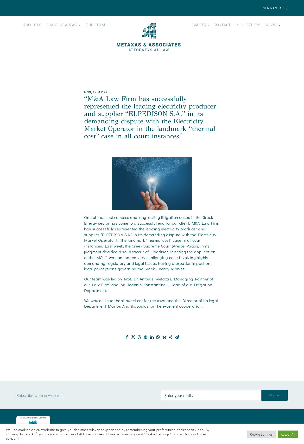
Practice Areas (63, 25)
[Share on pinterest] (146, 337)
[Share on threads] (139, 337)
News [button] (273, 25)
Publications (248, 25)
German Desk (275, 8)
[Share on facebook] (127, 337)
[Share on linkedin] (152, 337)
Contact (222, 25)
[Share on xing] (171, 337)
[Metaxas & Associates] (148, 37)
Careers (200, 25)
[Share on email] (177, 337)
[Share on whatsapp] (158, 337)
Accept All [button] (288, 434)
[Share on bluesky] (164, 337)
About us (32, 25)
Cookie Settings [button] (261, 434)
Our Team (95, 25)
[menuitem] (275, 8)
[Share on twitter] (133, 337)
